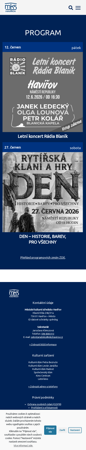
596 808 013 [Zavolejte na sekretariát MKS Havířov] (47, 333)
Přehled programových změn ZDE (42, 257)
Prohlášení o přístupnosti (44, 407)
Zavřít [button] (62, 432)
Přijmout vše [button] (50, 432)
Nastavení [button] (75, 432)
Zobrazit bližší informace (43, 344)
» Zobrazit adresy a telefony (43, 386)
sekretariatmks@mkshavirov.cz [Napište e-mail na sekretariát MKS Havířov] (47, 337)
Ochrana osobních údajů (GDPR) (44, 404)
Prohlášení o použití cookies (44, 411)
